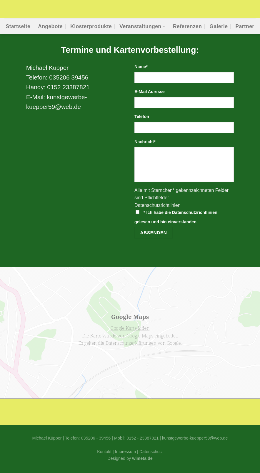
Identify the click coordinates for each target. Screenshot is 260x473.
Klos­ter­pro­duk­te (91, 26)
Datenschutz (151, 451)
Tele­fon (141, 116)
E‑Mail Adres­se (149, 91)
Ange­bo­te (50, 26)
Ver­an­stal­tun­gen (142, 26)
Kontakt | (106, 451)
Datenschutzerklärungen (131, 343)
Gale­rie (218, 26)
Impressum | (127, 451)
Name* (141, 66)
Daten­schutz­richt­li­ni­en (157, 205)
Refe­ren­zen (187, 26)
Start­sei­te (18, 26)
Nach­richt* (145, 141)
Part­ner (244, 26)
